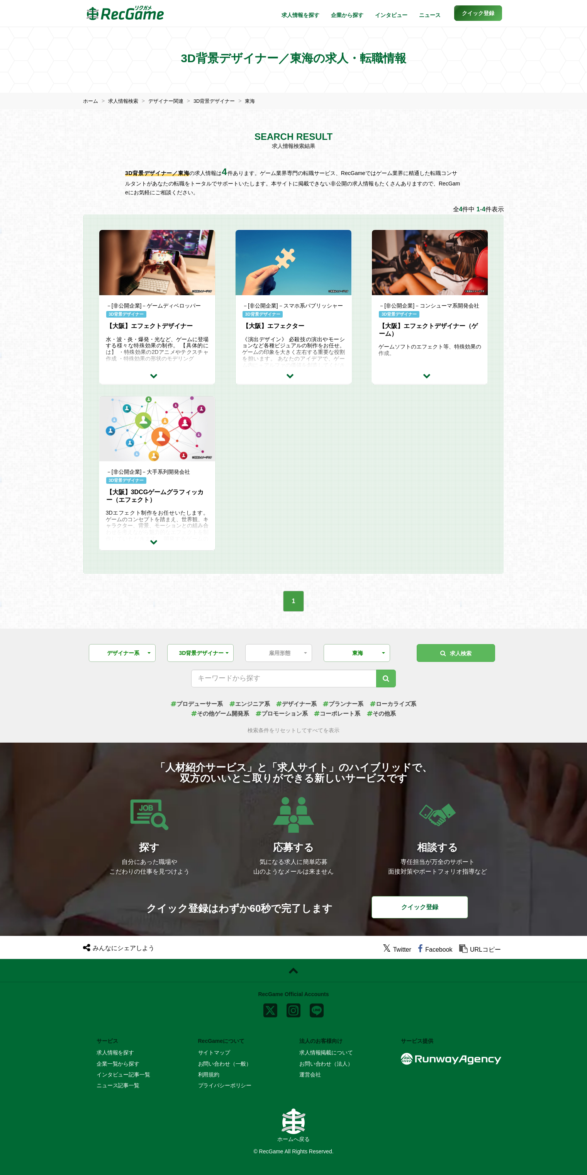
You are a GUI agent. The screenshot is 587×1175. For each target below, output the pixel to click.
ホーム (91, 101)
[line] (317, 1008)
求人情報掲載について (326, 1052)
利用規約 (208, 1074)
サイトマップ (214, 1052)
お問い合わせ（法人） (326, 1063)
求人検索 (456, 653)
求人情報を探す (300, 15)
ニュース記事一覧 (118, 1085)
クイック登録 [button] (419, 906)
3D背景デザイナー (222, 101)
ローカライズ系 (399, 703)
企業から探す (347, 15)
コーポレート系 (340, 713)
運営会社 (310, 1074)
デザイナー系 (296, 703)
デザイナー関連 (171, 101)
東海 (259, 101)
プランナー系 (346, 703)
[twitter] (397, 949)
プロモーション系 (281, 713)
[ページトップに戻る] (293, 970)
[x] (270, 1008)
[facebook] (435, 949)
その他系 (386, 713)
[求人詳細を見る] (157, 375)
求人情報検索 (125, 101)
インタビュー (391, 15)
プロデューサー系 (191, 703)
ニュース (430, 15)
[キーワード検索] (386, 678)
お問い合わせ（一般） (225, 1063)
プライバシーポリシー (225, 1085)
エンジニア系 (247, 703)
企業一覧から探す (118, 1063)
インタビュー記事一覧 (123, 1074)
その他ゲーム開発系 (216, 713)
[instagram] (293, 1008)
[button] (478, 13)
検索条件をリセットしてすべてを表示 (293, 730)
